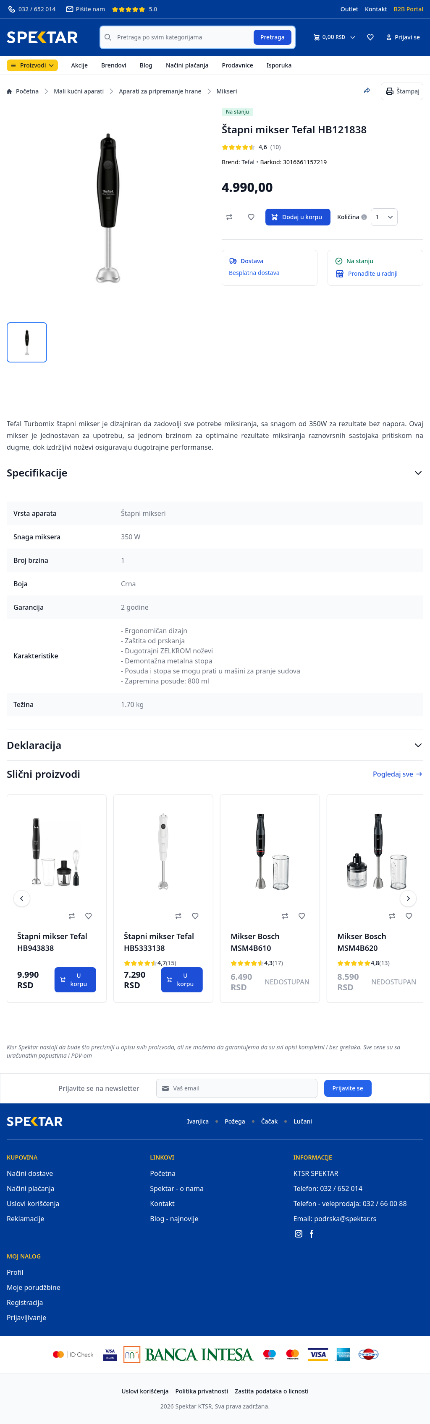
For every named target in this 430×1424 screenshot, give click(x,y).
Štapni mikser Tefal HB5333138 (159, 942)
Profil (15, 1272)
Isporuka (279, 65)
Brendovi (113, 65)
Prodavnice (237, 65)
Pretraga (272, 37)
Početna (23, 91)
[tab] (27, 342)
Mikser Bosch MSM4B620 (361, 942)
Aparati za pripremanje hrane (160, 91)
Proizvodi (32, 65)
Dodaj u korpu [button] (296, 217)
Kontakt (376, 9)
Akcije (79, 65)
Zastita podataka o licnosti (272, 1391)
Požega (235, 1121)
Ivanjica (198, 1121)
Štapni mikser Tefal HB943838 (52, 942)
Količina (348, 217)
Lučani (303, 1121)
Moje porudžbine (33, 1287)
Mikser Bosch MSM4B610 (255, 942)
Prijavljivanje (26, 1317)
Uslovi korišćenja (33, 1203)
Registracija (25, 1302)
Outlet (349, 9)
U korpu (73, 979)
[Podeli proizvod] (367, 90)
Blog (146, 65)
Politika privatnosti (202, 1391)
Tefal (247, 162)
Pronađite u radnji (373, 273)
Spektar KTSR (194, 1406)
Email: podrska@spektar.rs (335, 1218)
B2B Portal (408, 9)
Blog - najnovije (174, 1218)
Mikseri (227, 91)
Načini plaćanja (187, 65)
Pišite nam (85, 9)
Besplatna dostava (254, 273)
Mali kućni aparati (79, 91)
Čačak (269, 1121)
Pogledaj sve (398, 774)
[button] (370, 37)
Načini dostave (30, 1173)
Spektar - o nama (177, 1188)
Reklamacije (26, 1218)
